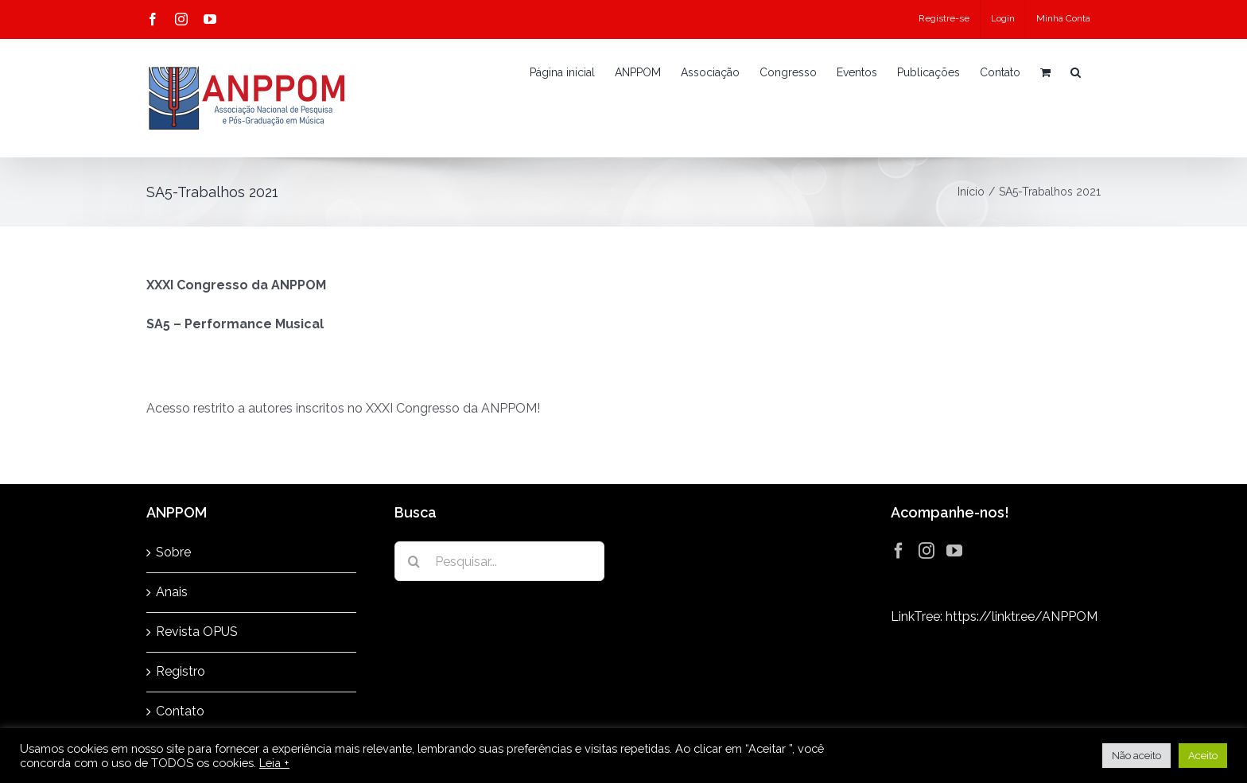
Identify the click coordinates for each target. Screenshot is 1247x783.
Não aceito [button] (1136, 756)
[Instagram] (926, 551)
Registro (180, 671)
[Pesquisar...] (499, 561)
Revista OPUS (197, 631)
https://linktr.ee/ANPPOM (1021, 616)
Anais (172, 591)
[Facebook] (899, 551)
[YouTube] (954, 551)
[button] (1075, 72)
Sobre (173, 552)
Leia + (274, 762)
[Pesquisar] (414, 561)
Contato (180, 711)
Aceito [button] (1203, 756)
